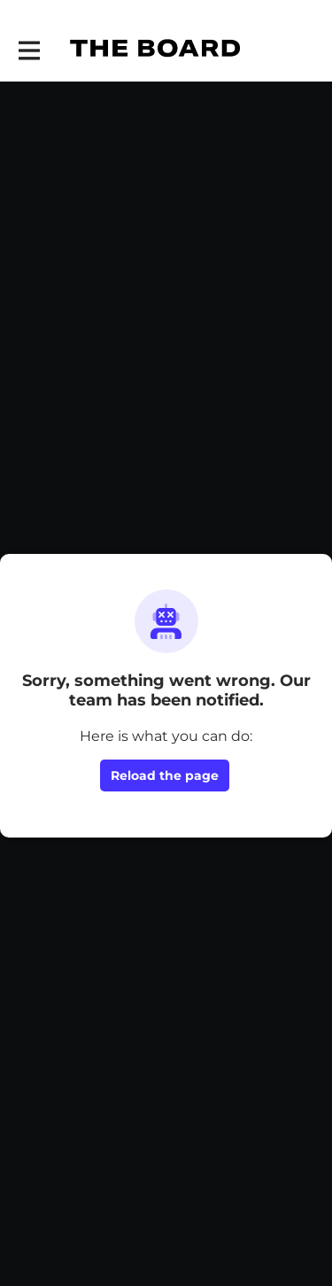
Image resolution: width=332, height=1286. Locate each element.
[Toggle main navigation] (28, 50)
